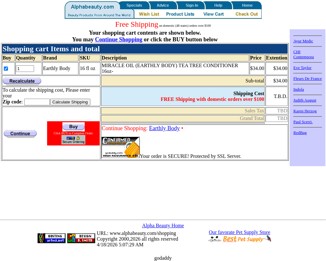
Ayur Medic (303, 41)
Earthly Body (164, 128)
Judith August (304, 100)
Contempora (303, 56)
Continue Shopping (118, 39)
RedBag (300, 132)
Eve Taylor (302, 67)
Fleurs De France (307, 78)
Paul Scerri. (303, 121)
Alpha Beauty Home (163, 225)
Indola (298, 89)
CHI (296, 51)
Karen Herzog (304, 111)
